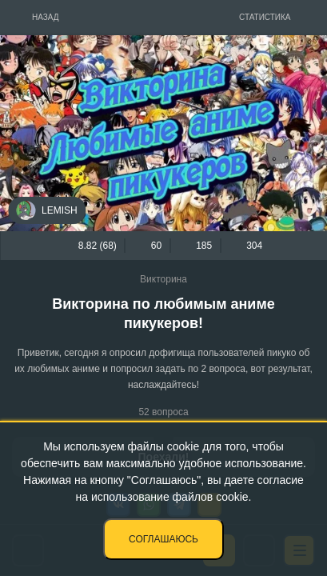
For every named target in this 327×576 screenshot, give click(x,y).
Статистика (265, 17)
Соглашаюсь (163, 539)
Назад (45, 17)
